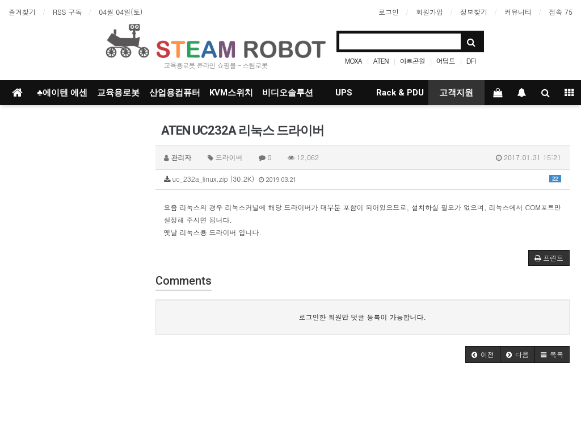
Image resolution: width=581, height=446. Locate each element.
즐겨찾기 (22, 11)
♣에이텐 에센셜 (62, 96)
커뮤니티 (518, 11)
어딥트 (445, 60)
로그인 (388, 11)
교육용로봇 (118, 92)
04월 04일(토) (120, 11)
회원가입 (429, 11)
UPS (343, 92)
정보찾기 (473, 11)
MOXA (353, 60)
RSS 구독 (67, 11)
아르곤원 (412, 60)
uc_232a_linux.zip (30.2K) (363, 179)
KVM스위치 (231, 92)
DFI (470, 60)
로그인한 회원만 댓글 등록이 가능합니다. (362, 317)
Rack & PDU (400, 92)
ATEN (381, 60)
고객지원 (456, 92)
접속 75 (560, 11)
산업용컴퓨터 (174, 92)
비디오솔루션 (287, 92)
